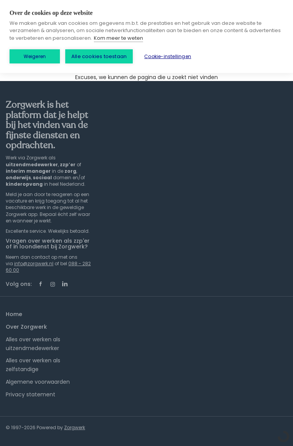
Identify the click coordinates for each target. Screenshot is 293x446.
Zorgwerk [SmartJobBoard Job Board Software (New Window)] (74, 427)
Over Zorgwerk (26, 327)
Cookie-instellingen (167, 56)
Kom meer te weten (118, 38)
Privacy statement (30, 394)
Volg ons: (19, 284)
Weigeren (35, 56)
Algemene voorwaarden (38, 382)
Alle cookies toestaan (99, 56)
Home (14, 314)
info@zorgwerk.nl (33, 263)
